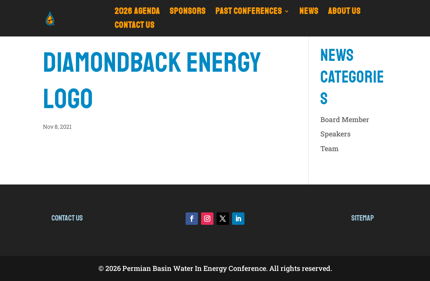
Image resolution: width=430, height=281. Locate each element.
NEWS (308, 13)
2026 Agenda (137, 13)
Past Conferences (248, 13)
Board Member (344, 119)
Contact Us (67, 218)
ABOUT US (344, 13)
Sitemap (362, 218)
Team (329, 148)
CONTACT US (135, 26)
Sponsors (188, 13)
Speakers (335, 133)
